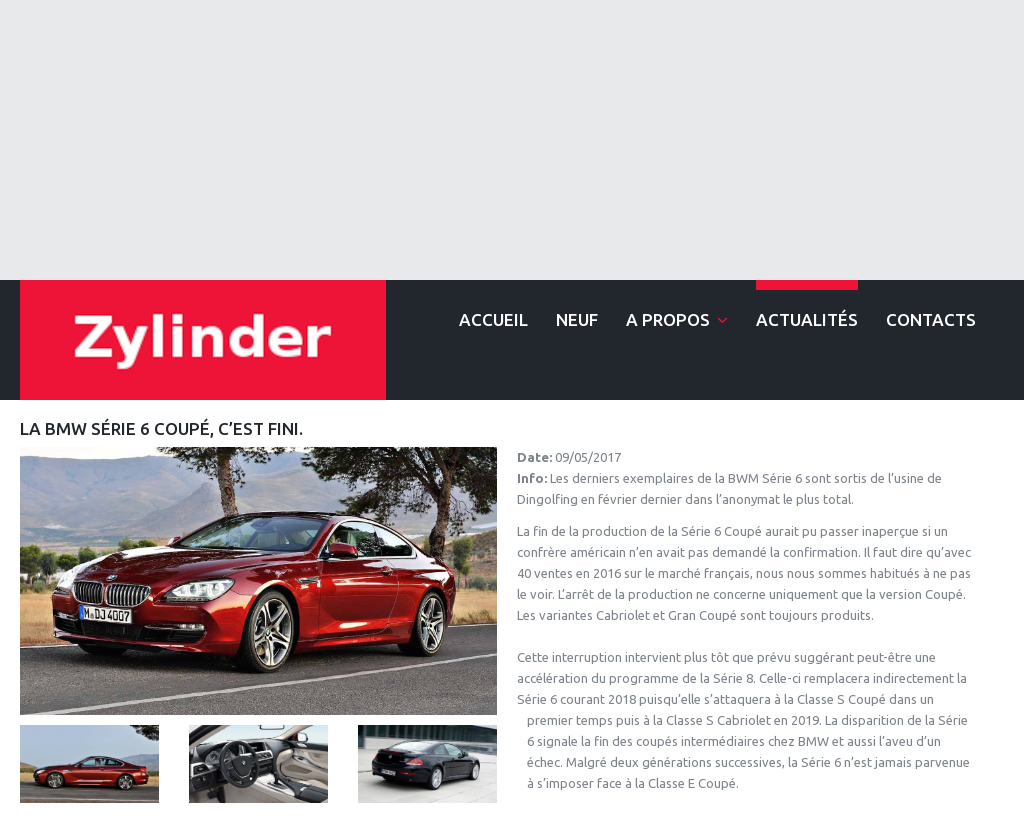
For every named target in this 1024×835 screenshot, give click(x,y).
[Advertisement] (512, 140)
